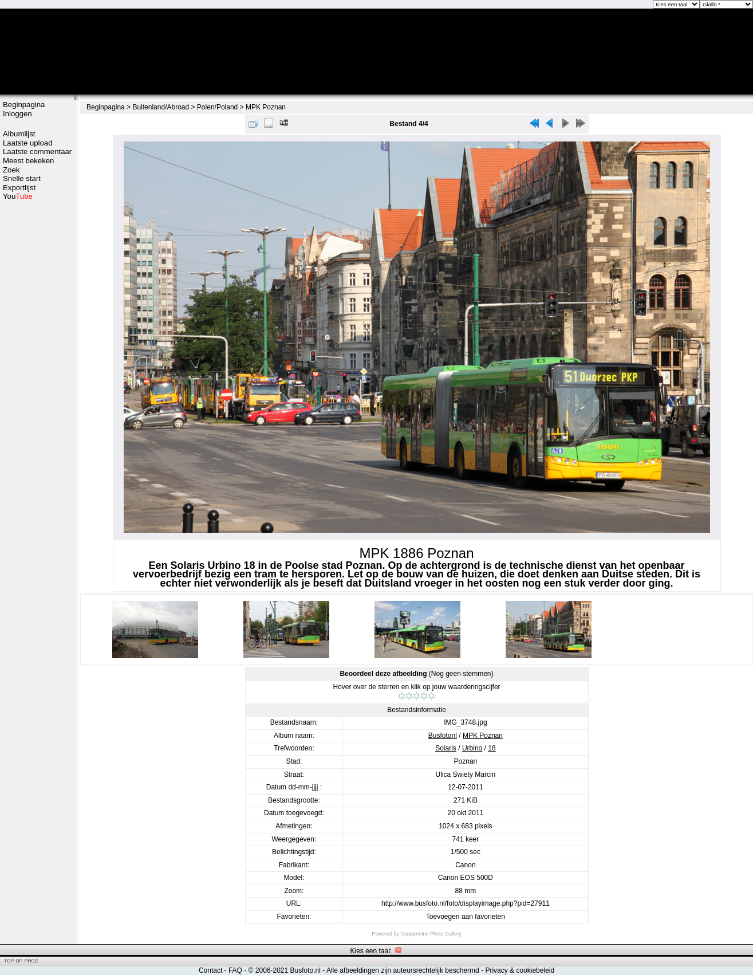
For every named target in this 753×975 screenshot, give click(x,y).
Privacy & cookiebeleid (519, 970)
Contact (210, 970)
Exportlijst (19, 187)
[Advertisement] (37, 382)
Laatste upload (28, 143)
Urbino (472, 748)
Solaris (445, 748)
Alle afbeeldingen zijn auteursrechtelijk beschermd (402, 970)
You (18, 196)
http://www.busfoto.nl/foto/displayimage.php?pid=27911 (465, 903)
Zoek (11, 170)
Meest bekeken (28, 160)
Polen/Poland (217, 107)
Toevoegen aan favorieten (465, 917)
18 (491, 748)
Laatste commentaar (37, 151)
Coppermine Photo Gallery (430, 934)
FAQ (235, 970)
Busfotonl (442, 736)
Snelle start (22, 178)
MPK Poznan (266, 107)
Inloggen (17, 113)
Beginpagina (24, 104)
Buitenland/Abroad (160, 107)
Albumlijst (19, 133)
